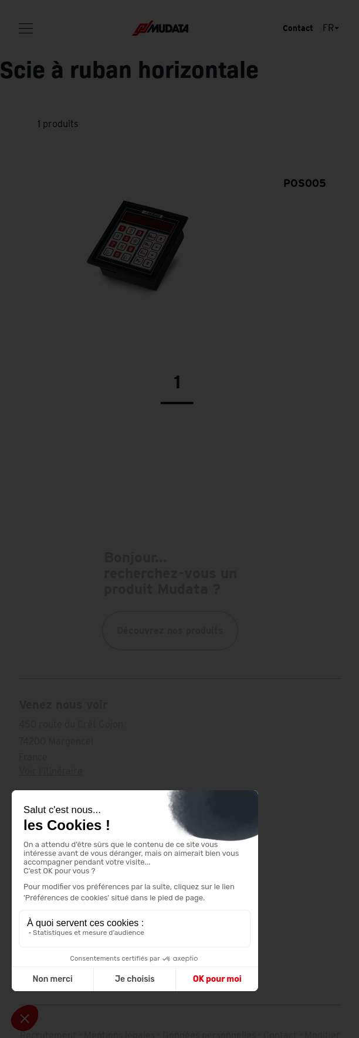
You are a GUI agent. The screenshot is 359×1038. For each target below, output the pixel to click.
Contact (298, 28)
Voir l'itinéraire (51, 771)
